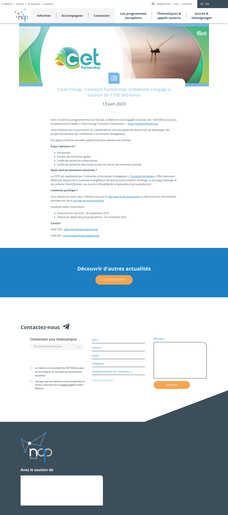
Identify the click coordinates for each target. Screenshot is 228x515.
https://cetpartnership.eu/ (143, 123)
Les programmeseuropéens (133, 15)
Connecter (102, 15)
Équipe (20, 4)
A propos (7, 4)
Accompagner (72, 15)
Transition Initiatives (142, 176)
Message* (180, 358)
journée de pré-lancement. (88, 200)
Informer (44, 15)
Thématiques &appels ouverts (169, 15)
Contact (187, 4)
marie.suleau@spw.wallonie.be (81, 235)
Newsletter (164, 4)
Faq (176, 4)
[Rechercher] (153, 4)
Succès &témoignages (201, 15)
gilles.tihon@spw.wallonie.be (81, 229)
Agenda (48, 4)
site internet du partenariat (124, 196)
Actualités (34, 4)
